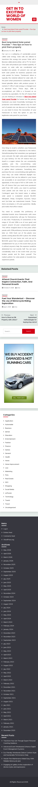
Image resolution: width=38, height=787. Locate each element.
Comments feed (9, 536)
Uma (19, 50)
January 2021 (8, 727)
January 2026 (8, 561)
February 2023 (8, 662)
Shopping (8, 486)
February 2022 (8, 683)
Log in (5, 529)
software (8, 493)
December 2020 (9, 730)
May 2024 (7, 615)
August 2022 (8, 665)
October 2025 (8, 568)
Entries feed (7, 532)
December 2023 (9, 633)
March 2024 (7, 622)
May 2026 (7, 550)
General (4, 39)
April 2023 (7, 655)
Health (7, 457)
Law (6, 468)
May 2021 (7, 712)
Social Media (9, 489)
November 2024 (9, 593)
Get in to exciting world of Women (15, 14)
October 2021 (8, 694)
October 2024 (8, 597)
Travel (7, 504)
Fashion (8, 442)
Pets (7, 475)
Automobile (9, 424)
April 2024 (7, 618)
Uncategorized (10, 507)
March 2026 (7, 557)
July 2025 (6, 579)
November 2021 (9, 691)
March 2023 (7, 658)
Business (8, 428)
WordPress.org (8, 540)
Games (7, 450)
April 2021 (7, 716)
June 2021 (7, 709)
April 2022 (7, 676)
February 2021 (8, 723)
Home (7, 461)
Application (9, 421)
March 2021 (7, 720)
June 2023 (7, 647)
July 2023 (6, 644)
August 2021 (8, 701)
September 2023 (9, 640)
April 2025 (7, 590)
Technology (9, 497)
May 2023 (7, 651)
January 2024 (8, 629)
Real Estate (9, 479)
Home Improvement (12, 464)
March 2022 (7, 680)
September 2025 (9, 572)
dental (7, 432)
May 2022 (7, 673)
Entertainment (10, 439)
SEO (6, 482)
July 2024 (6, 608)
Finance (8, 446)
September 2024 (9, 600)
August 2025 (8, 575)
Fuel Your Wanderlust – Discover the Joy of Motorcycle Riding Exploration (18, 301)
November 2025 (9, 564)
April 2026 (7, 553)
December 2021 (9, 687)
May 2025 (7, 586)
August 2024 (8, 604)
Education (8, 435)
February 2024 (8, 626)
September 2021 (9, 698)
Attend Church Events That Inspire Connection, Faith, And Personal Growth (17, 282)
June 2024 (7, 611)
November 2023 (9, 637)
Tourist (7, 500)
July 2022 (6, 669)
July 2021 (6, 705)
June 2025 (7, 582)
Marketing (8, 471)
